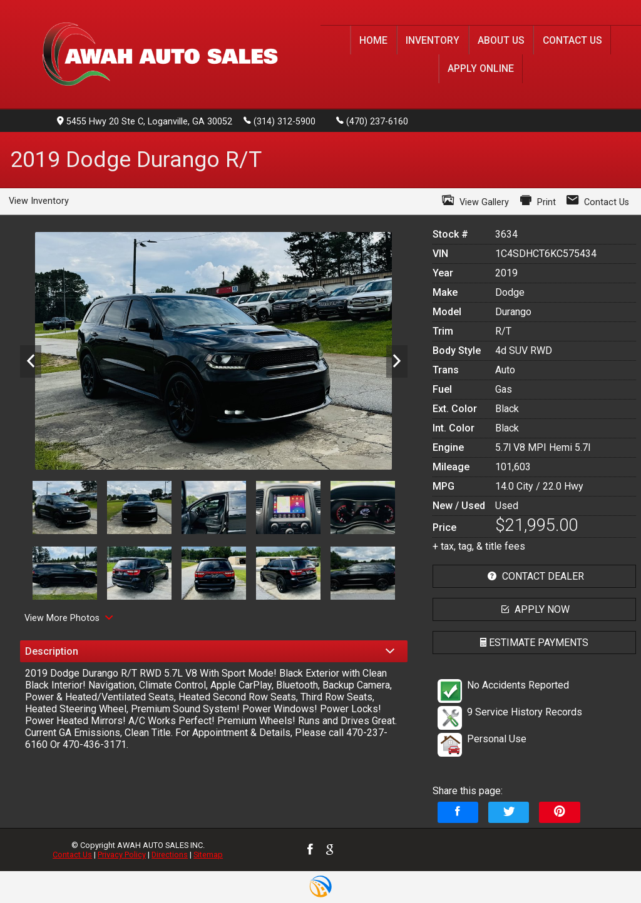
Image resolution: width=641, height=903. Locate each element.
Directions (169, 854)
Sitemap (208, 854)
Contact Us (72, 854)
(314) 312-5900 (279, 120)
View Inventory (39, 201)
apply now (534, 609)
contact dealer (534, 576)
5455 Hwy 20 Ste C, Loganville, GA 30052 (144, 121)
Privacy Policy (122, 854)
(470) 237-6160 (372, 120)
